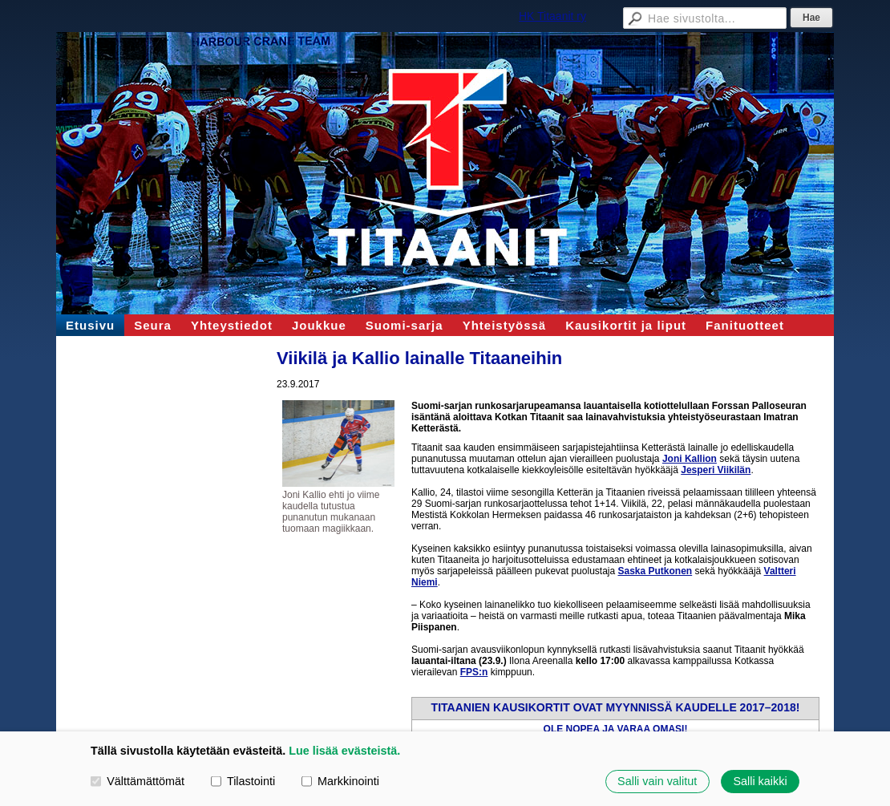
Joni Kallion (689, 458)
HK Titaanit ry (552, 16)
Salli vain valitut (657, 781)
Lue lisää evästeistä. (344, 750)
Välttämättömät (137, 781)
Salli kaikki (760, 781)
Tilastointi (243, 781)
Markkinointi (340, 781)
